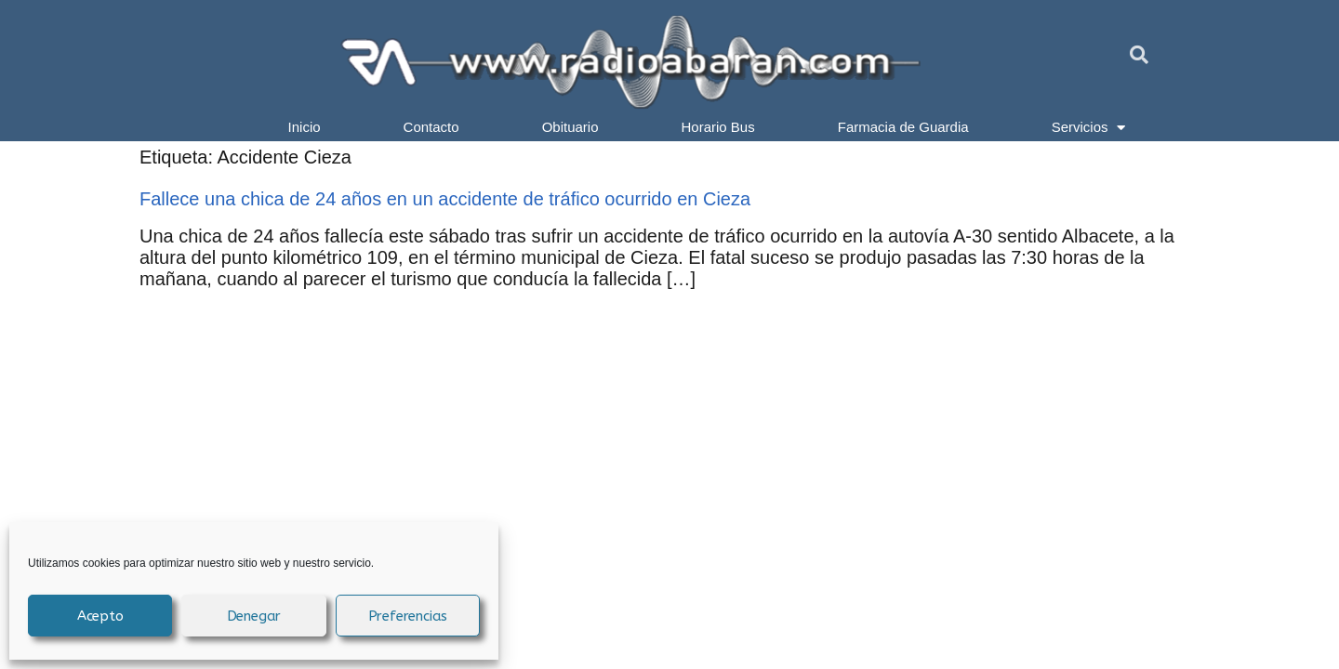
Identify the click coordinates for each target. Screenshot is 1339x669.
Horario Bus (718, 127)
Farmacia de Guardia (903, 127)
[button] (1139, 54)
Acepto (100, 616)
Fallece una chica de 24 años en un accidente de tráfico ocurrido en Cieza (444, 199)
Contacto (431, 127)
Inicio (304, 127)
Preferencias (408, 616)
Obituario (570, 127)
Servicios (1089, 127)
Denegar (254, 616)
